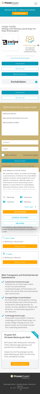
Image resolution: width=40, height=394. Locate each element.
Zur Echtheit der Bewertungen (20, 58)
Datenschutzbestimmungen (22, 166)
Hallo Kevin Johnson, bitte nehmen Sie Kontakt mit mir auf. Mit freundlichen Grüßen (20, 123)
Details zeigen (29, 207)
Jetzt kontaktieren (20, 74)
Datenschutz (31, 384)
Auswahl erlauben (20, 217)
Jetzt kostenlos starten (20, 364)
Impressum (20, 386)
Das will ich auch (20, 13)
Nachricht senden (20, 161)
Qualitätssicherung (22, 384)
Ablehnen (20, 223)
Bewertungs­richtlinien (9, 384)
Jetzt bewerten (20, 63)
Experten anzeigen (20, 246)
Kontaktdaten (24, 81)
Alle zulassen (20, 212)
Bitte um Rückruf (11, 155)
